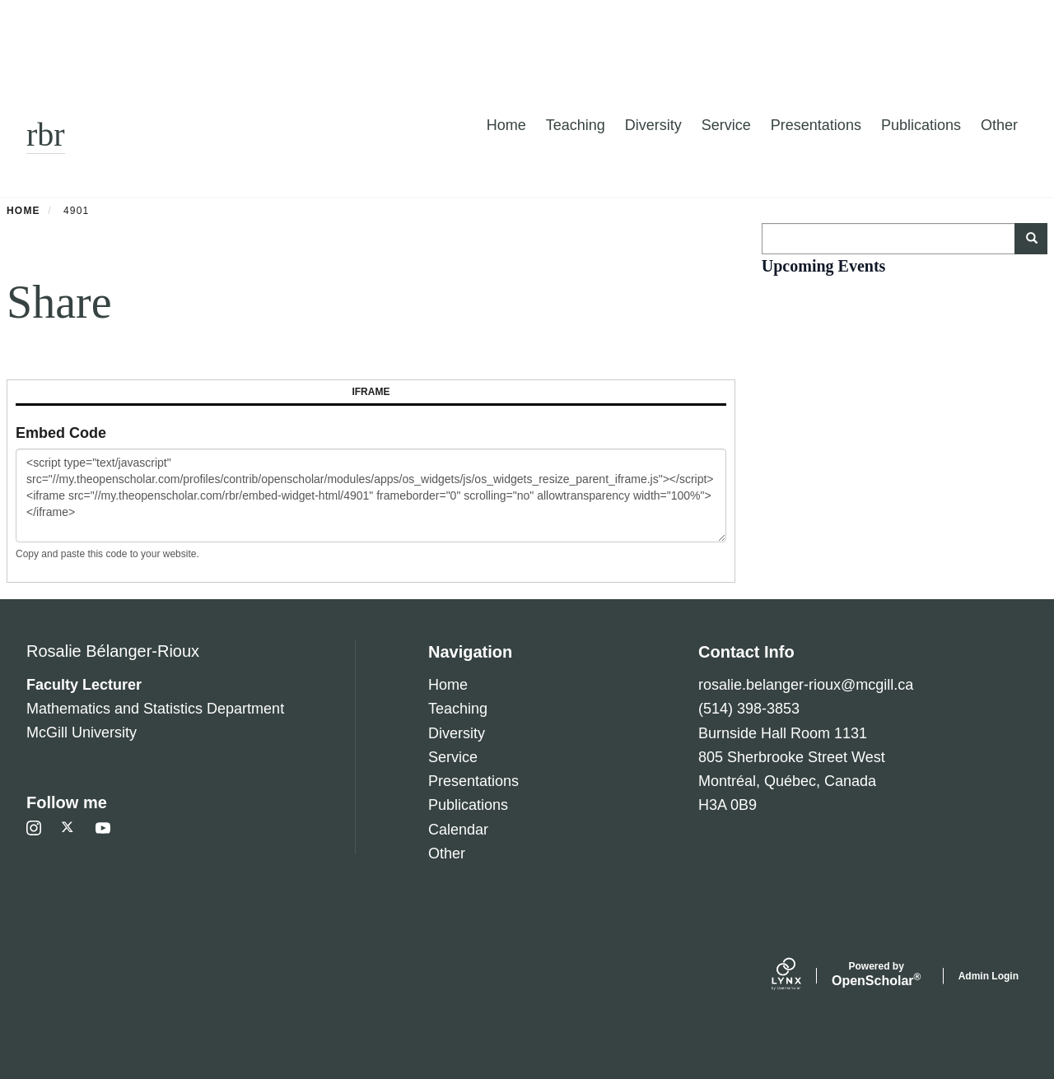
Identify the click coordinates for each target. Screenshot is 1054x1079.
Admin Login (988, 976)
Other (999, 125)
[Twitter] (68, 828)
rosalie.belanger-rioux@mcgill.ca (805, 685)
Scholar (876, 974)
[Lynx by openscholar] (800, 976)
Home (506, 125)
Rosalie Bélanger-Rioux (112, 651)
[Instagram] (33, 828)
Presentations (816, 125)
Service (726, 125)
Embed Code (61, 433)
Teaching (575, 125)
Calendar (458, 829)
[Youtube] (103, 828)
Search (1037, 238)
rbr (45, 134)
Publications (921, 125)
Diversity (653, 125)
